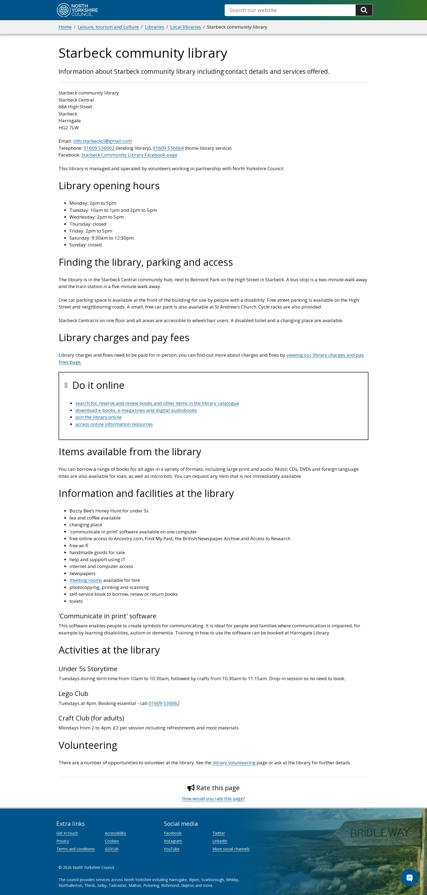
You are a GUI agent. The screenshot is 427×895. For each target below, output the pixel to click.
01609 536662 (99, 148)
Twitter (218, 833)
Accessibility (115, 833)
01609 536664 (168, 148)
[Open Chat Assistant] (409, 877)
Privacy (62, 841)
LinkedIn (219, 841)
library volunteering (233, 762)
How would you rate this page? (213, 799)
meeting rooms (85, 580)
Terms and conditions (75, 848)
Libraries (154, 27)
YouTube (171, 848)
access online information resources (114, 424)
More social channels (231, 848)
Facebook (172, 833)
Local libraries (185, 27)
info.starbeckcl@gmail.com (102, 141)
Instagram (173, 841)
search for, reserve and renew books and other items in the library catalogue (157, 403)
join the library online (98, 417)
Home (65, 27)
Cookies (112, 841)
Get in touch (67, 833)
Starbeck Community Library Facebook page (129, 155)
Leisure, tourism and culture (108, 27)
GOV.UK (111, 848)
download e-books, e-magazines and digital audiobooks (136, 410)
